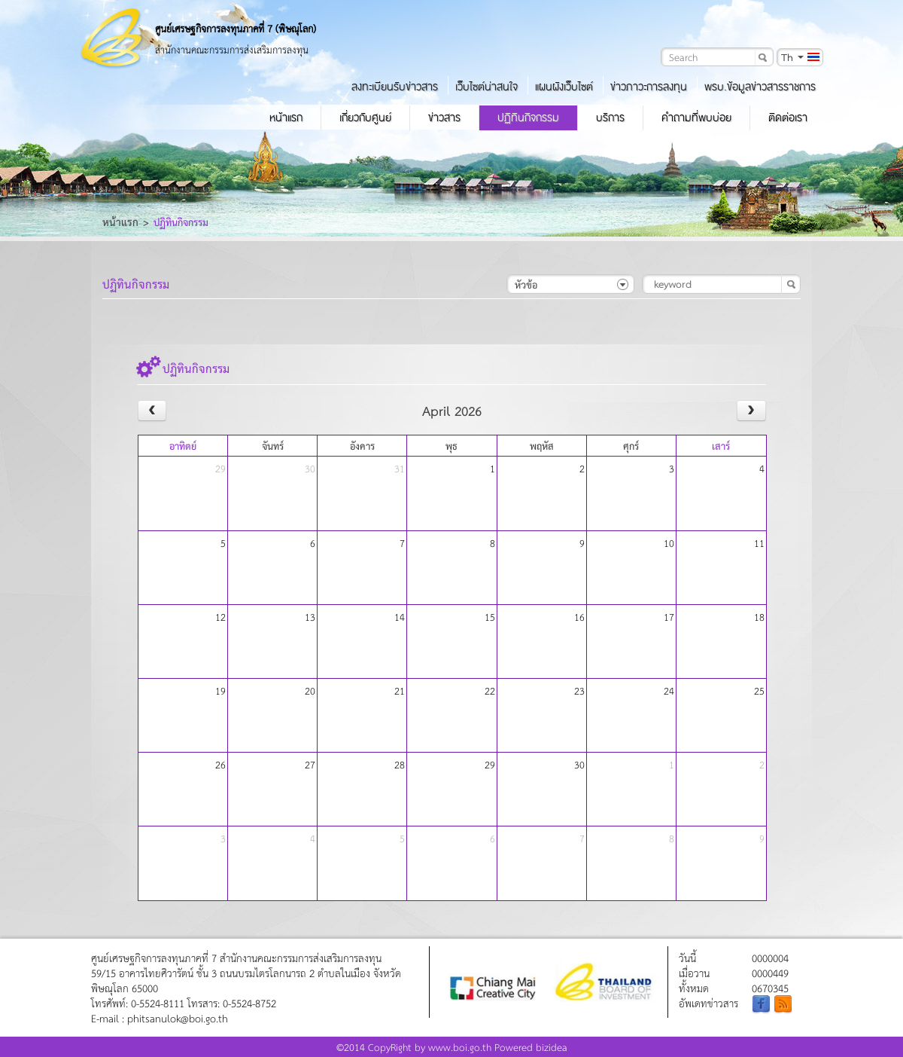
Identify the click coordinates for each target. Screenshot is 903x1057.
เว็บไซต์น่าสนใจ (486, 86)
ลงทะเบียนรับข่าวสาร (394, 86)
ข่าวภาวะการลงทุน (648, 86)
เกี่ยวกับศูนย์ (365, 117)
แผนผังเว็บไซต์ (564, 86)
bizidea (551, 1047)
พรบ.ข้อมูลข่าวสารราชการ (760, 86)
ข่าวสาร (444, 117)
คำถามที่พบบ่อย (696, 117)
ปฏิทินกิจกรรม (528, 117)
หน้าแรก (286, 117)
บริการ (610, 117)
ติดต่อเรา (787, 117)
